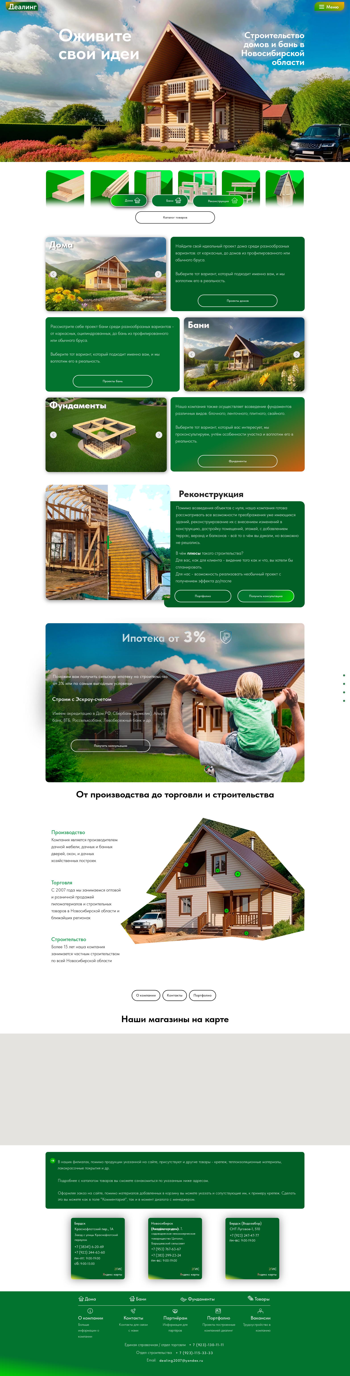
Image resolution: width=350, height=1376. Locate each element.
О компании (146, 995)
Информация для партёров (175, 1327)
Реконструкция (218, 201)
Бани (169, 200)
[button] (330, 6)
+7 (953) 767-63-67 (166, 1249)
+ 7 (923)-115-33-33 (194, 1353)
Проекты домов (238, 300)
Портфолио (203, 596)
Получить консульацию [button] (110, 745)
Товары (262, 1299)
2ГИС (118, 1269)
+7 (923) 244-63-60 (89, 1252)
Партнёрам (175, 1318)
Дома (129, 200)
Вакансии (261, 1318)
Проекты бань (113, 381)
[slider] (108, 542)
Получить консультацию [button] (266, 596)
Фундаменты (238, 461)
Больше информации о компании (88, 1330)
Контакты (174, 995)
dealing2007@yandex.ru (181, 1360)
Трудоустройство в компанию (257, 1327)
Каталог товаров (175, 217)
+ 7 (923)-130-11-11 (206, 1345)
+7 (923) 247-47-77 (244, 1235)
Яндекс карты (112, 1274)
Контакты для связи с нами (133, 1327)
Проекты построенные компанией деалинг (218, 1327)
